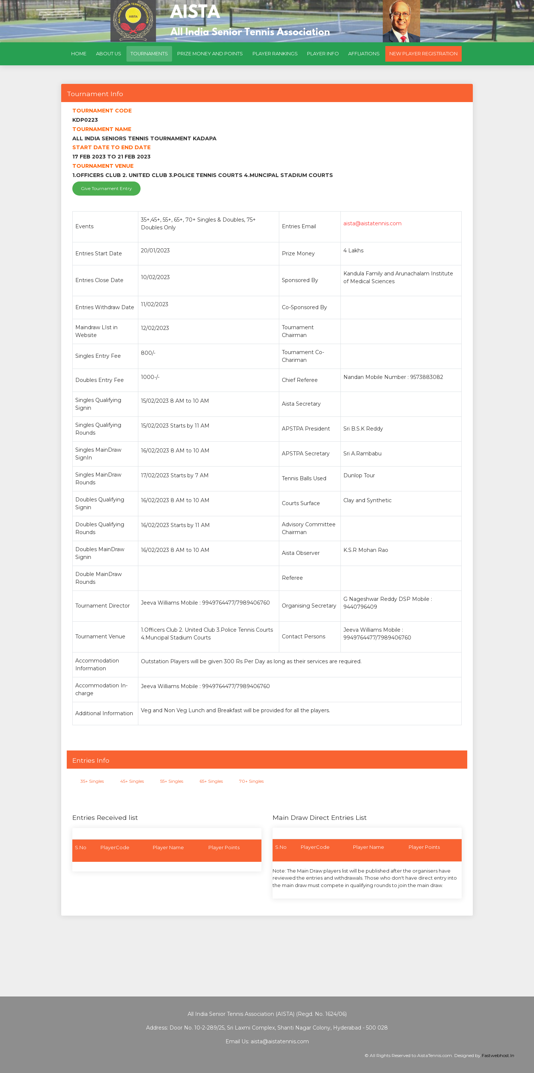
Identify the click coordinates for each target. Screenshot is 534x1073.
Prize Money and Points (210, 53)
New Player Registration (423, 53)
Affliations (364, 53)
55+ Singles (171, 781)
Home (78, 53)
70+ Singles (251, 781)
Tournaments (151, 52)
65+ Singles (211, 781)
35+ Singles (92, 781)
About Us (108, 53)
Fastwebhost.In (498, 1055)
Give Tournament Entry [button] (106, 188)
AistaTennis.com (434, 1055)
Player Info (323, 53)
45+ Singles (132, 781)
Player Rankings (275, 53)
